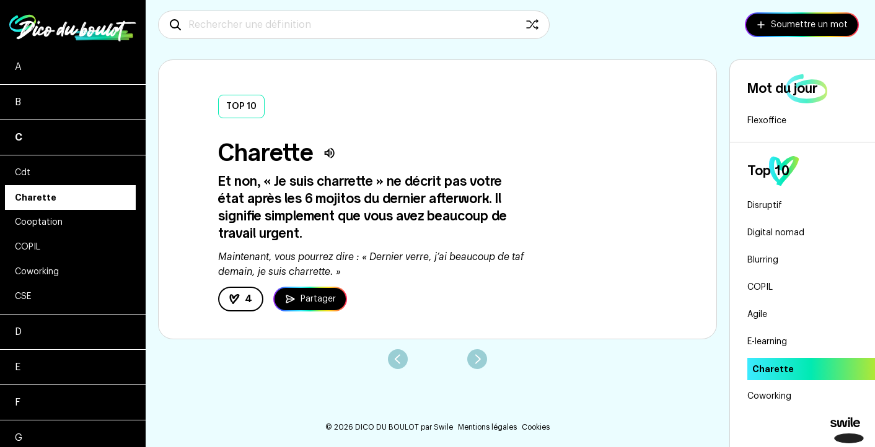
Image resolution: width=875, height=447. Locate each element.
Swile (443, 427)
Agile (757, 314)
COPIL (27, 247)
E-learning (767, 341)
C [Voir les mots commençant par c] (18, 137)
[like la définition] (240, 299)
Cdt (22, 172)
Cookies (536, 427)
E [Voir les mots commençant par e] (17, 367)
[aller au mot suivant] (477, 359)
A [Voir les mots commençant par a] (18, 67)
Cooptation (39, 222)
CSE (23, 296)
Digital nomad (775, 232)
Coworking (37, 271)
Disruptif (764, 205)
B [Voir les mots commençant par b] (18, 102)
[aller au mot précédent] (398, 359)
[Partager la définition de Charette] (310, 299)
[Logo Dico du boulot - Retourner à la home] (73, 25)
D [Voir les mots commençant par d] (18, 332)
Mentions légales (487, 427)
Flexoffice (766, 120)
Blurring (762, 260)
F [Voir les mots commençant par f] (17, 402)
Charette (35, 197)
